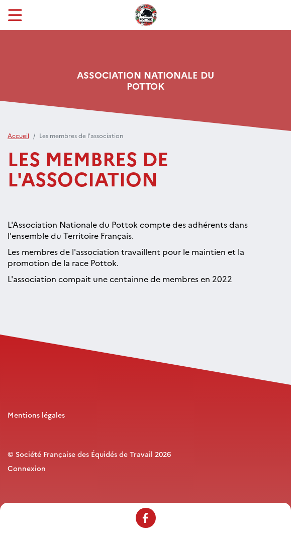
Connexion (27, 468)
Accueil (18, 135)
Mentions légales (36, 415)
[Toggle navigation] (15, 15)
